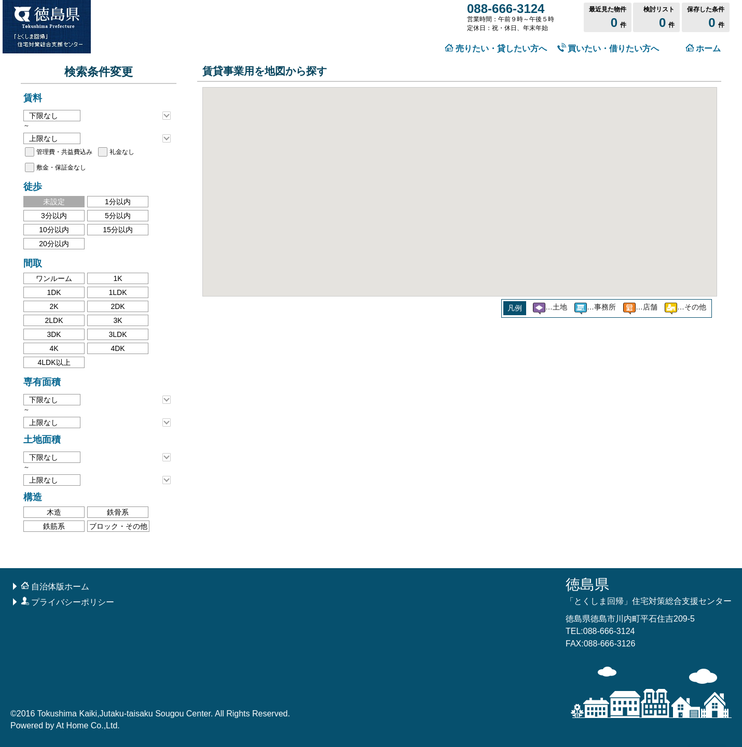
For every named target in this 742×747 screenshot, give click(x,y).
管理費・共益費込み (64, 152)
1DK (54, 292)
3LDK (117, 334)
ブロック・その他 (118, 526)
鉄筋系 (54, 526)
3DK (54, 334)
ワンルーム (54, 278)
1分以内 (118, 202)
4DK (118, 348)
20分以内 (54, 243)
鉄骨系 (118, 512)
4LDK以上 (53, 362)
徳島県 (649, 590)
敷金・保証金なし (61, 167)
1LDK (117, 292)
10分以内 (54, 229)
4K (53, 348)
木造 (54, 512)
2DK (118, 306)
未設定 (54, 202)
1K (117, 278)
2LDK (54, 320)
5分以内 (118, 216)
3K (117, 320)
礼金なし (121, 152)
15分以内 (118, 229)
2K (53, 306)
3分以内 (54, 216)
